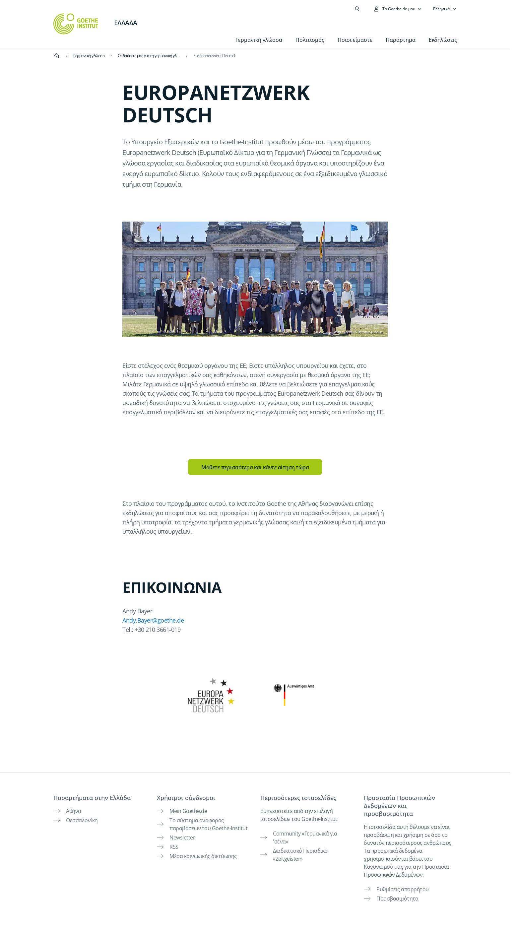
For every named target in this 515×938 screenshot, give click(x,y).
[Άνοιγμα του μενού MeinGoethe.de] (397, 9)
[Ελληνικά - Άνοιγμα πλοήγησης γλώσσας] (445, 9)
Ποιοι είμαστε (355, 39)
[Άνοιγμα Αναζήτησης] (357, 9)
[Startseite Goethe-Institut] (75, 23)
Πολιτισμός (309, 39)
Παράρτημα (401, 39)
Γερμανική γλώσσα (258, 39)
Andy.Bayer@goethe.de (153, 620)
